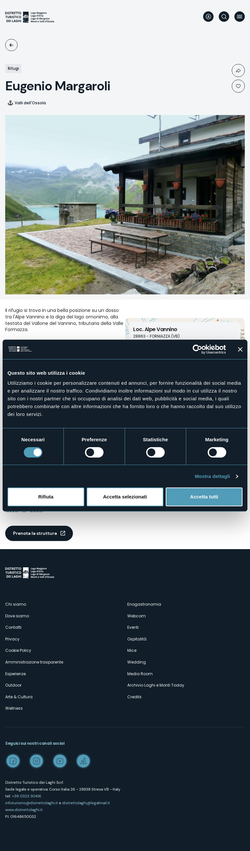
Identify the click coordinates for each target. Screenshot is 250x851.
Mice (131, 650)
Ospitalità (11, 45)
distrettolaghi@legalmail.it (86, 803)
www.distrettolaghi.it (24, 809)
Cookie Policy (18, 650)
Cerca (224, 16)
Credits (134, 697)
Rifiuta (45, 496)
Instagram (36, 761)
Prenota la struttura (35, 533)
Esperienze (15, 674)
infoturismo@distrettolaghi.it (31, 803)
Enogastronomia (144, 604)
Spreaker (83, 761)
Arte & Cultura (19, 697)
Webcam (136, 616)
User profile (208, 16)
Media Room (140, 674)
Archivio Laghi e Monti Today (155, 685)
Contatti (13, 627)
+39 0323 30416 (26, 796)
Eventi (133, 627)
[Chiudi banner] (240, 349)
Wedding (136, 662)
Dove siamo (17, 616)
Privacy (12, 639)
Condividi (238, 70)
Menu (239, 16)
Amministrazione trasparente (34, 662)
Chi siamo (15, 604)
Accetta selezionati (125, 496)
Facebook (13, 761)
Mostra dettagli (212, 476)
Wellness (14, 708)
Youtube (60, 761)
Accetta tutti (204, 496)
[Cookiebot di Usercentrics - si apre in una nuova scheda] (197, 349)
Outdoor (13, 685)
